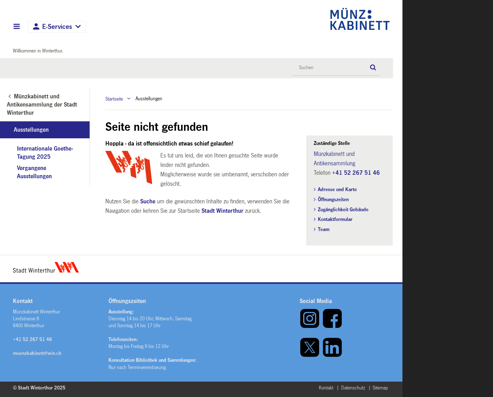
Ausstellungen (31, 130)
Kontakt (326, 387)
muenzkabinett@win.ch (37, 353)
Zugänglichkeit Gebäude (343, 209)
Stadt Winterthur (222, 211)
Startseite (114, 98)
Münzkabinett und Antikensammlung (334, 159)
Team (324, 229)
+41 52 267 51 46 (356, 173)
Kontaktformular (335, 219)
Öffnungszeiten (333, 199)
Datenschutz (353, 387)
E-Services (57, 26)
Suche (147, 201)
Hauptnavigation (16, 27)
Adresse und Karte (337, 189)
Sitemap (380, 387)
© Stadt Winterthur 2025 (39, 387)
